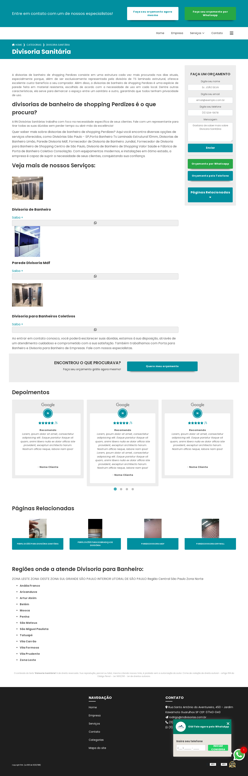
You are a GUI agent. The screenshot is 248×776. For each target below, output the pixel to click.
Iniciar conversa (218, 748)
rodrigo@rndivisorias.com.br (185, 717)
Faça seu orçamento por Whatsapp (210, 13)
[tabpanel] (48, 439)
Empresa (177, 33)
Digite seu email (210, 94)
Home (160, 33)
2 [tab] (121, 489)
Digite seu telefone (210, 106)
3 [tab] (127, 489)
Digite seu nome (210, 81)
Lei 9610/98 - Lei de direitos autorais (131, 676)
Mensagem (210, 119)
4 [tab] (133, 489)
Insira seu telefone (189, 741)
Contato (217, 33)
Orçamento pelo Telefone (210, 175)
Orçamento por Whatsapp (210, 163)
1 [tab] (115, 489)
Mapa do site (97, 748)
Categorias (34, 44)
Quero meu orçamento (162, 366)
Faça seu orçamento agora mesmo (152, 13)
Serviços (195, 33)
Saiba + (17, 217)
